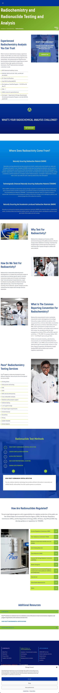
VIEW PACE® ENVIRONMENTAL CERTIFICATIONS (14, 621)
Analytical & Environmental (26, 649)
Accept (29, 679)
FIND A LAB (56, 28)
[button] (56, 667)
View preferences (29, 687)
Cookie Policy (26, 691)
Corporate (6, 648)
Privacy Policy (32, 691)
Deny (29, 683)
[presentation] (27, 472)
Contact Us (44, 54)
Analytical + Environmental (7, 28)
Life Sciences (43, 648)
